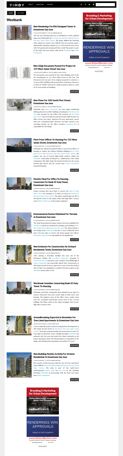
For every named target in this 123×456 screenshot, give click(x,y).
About (29, 4)
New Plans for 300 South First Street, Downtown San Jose (50, 99)
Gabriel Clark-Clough (58, 69)
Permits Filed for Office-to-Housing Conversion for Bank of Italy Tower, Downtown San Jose (55, 175)
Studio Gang (40, 222)
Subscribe (38, 4)
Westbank (54, 50)
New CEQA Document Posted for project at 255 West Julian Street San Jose (55, 65)
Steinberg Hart (60, 121)
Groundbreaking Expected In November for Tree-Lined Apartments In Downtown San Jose (55, 308)
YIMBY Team (53, 313)
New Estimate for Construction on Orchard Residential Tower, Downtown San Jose (53, 239)
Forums (48, 4)
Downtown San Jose (46, 151)
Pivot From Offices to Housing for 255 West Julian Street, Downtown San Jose (53, 138)
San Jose (47, 360)
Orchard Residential (49, 355)
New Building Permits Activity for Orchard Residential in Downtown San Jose (52, 345)
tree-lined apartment (47, 249)
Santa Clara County (45, 40)
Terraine (35, 217)
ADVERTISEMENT (42, 433)
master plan (36, 360)
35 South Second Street (60, 38)
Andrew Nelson (55, 33)
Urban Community (68, 50)
